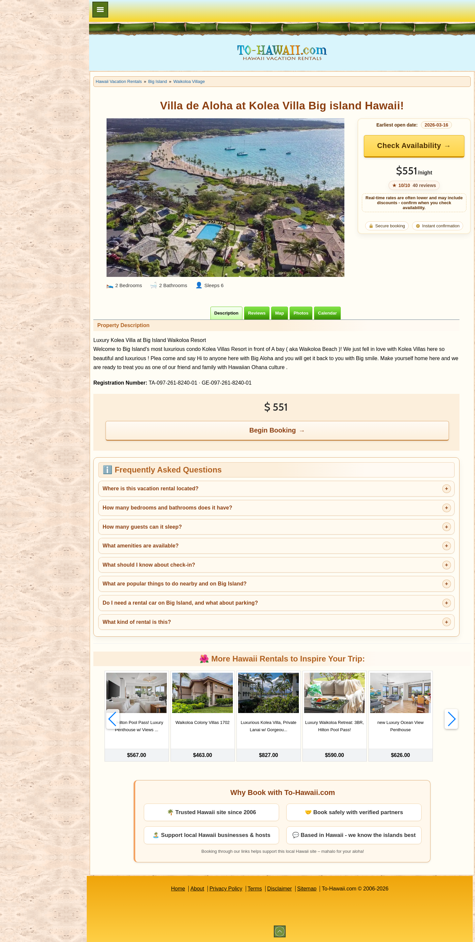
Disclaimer (279, 888)
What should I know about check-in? (149, 565)
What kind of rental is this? (137, 622)
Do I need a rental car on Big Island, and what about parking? (180, 603)
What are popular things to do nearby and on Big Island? (175, 583)
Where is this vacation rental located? (151, 488)
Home (178, 888)
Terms (255, 888)
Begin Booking (272, 430)
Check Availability (409, 145)
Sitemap (307, 888)
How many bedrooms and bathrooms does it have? (167, 507)
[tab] (226, 313)
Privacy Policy (225, 888)
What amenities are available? (141, 545)
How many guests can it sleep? (142, 527)
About (197, 888)
